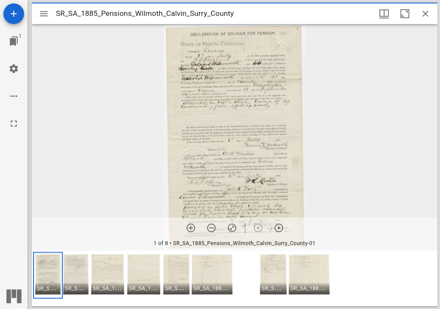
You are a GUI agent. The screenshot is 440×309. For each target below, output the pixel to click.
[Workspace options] (13, 96)
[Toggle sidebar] (44, 13)
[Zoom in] (190, 228)
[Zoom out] (211, 228)
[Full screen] (13, 123)
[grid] (234, 278)
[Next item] (279, 228)
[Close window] (425, 13)
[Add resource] (13, 13)
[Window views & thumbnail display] (384, 13)
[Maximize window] (404, 13)
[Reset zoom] (232, 228)
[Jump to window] (13, 41)
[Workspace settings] (13, 68)
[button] (48, 275)
